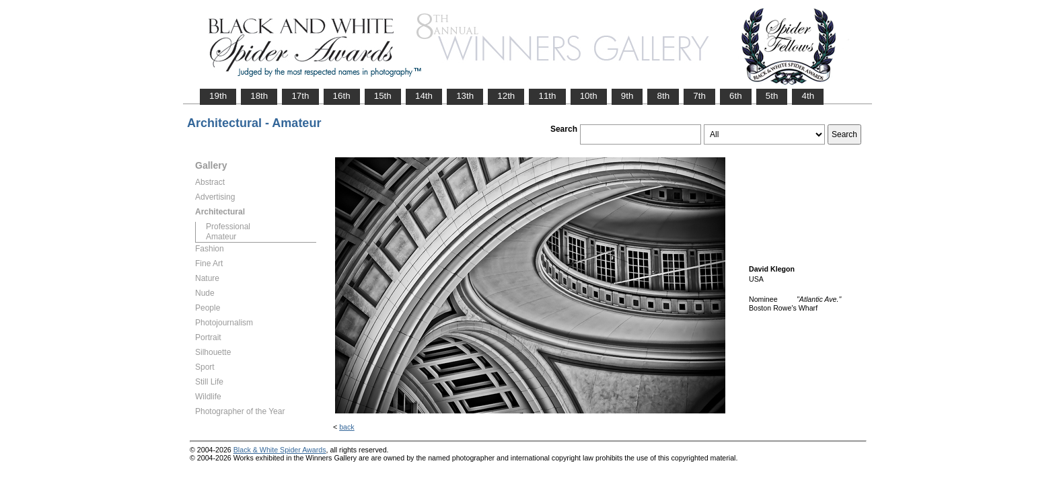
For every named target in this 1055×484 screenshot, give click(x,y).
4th (808, 96)
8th (663, 96)
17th (300, 96)
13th (465, 96)
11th (547, 96)
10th (589, 96)
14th (424, 96)
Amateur (221, 236)
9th (627, 96)
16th (342, 96)
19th (218, 96)
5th (772, 96)
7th (699, 96)
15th (383, 96)
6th (736, 96)
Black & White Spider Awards (279, 450)
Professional (228, 226)
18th (259, 96)
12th (506, 96)
